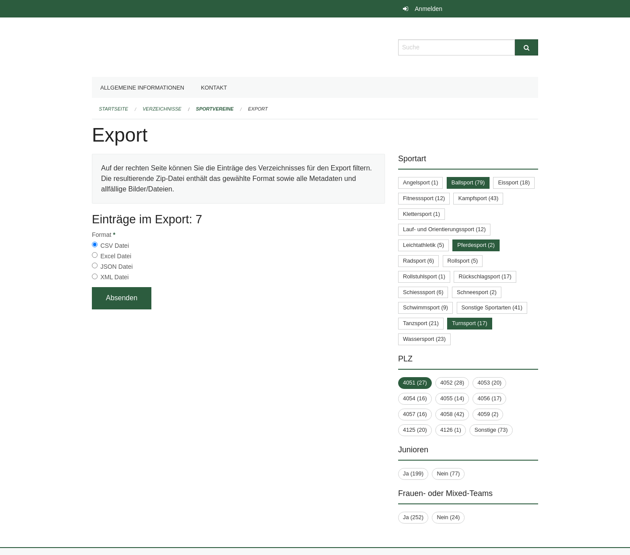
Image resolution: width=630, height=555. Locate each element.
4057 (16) (415, 414)
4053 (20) (489, 382)
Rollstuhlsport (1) (424, 276)
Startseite (113, 108)
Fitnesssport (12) (424, 198)
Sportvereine (215, 108)
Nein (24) (448, 517)
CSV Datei (114, 245)
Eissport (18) (514, 182)
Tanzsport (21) (421, 323)
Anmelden (428, 8)
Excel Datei (115, 256)
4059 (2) (487, 414)
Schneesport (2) (477, 292)
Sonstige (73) (491, 430)
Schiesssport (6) (423, 292)
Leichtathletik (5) (423, 245)
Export (258, 108)
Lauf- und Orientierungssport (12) (444, 229)
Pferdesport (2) (475, 245)
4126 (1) (450, 430)
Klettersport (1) (421, 214)
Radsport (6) (418, 260)
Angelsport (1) (420, 182)
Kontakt (214, 87)
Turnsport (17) (469, 323)
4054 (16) (415, 398)
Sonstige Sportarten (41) (492, 307)
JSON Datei (116, 266)
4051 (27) (415, 382)
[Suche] (526, 47)
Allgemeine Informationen (142, 87)
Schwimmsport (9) (425, 307)
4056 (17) (489, 398)
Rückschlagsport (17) (484, 276)
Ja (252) (413, 517)
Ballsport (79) (468, 182)
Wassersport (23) (424, 339)
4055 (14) (452, 398)
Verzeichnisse (162, 108)
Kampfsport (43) (478, 198)
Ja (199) (413, 473)
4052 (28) (452, 382)
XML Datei (114, 277)
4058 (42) (452, 414)
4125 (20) (415, 430)
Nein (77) (448, 473)
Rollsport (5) (463, 260)
